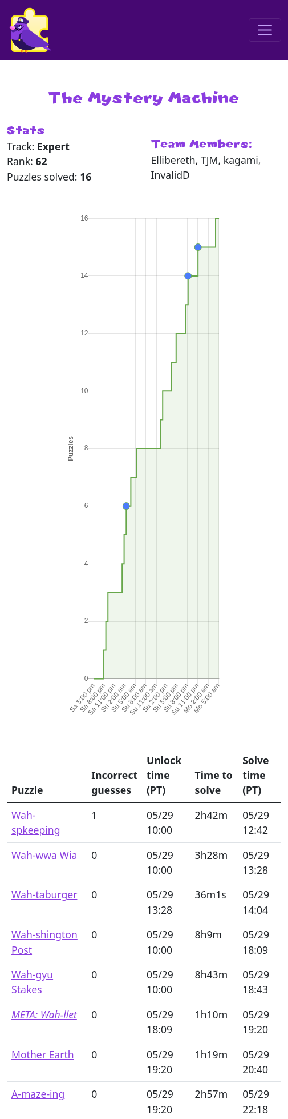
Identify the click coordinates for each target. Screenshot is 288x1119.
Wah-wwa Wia (44, 855)
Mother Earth (42, 1054)
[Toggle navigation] (265, 30)
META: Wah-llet (44, 1014)
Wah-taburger (44, 894)
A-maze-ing (37, 1094)
